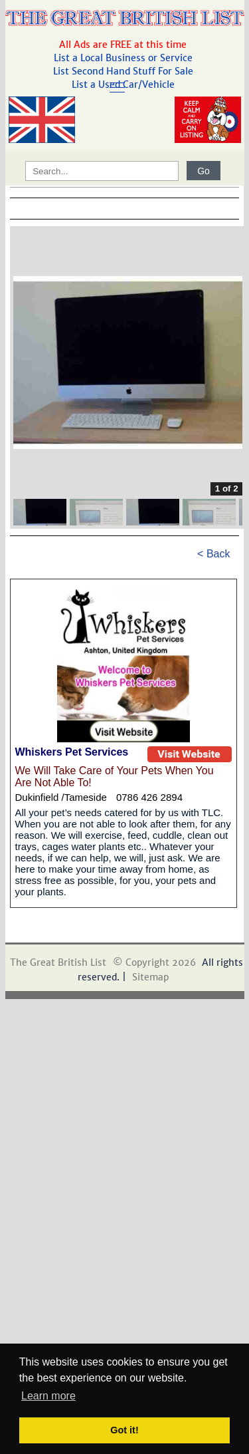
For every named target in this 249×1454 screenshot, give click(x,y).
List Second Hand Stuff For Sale (124, 71)
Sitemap (150, 977)
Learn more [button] (48, 1395)
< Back (213, 553)
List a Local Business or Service (124, 58)
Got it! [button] (124, 1430)
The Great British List (58, 962)
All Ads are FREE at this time (124, 45)
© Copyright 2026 (154, 962)
